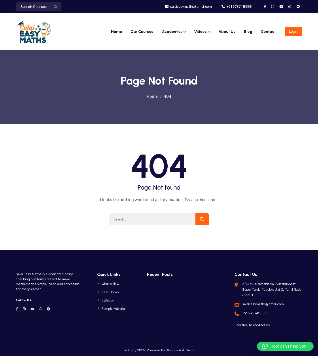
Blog (248, 31)
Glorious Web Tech (179, 350)
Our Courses (142, 31)
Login (293, 31)
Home (116, 31)
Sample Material (113, 309)
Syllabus (108, 300)
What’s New (110, 284)
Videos (200, 31)
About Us (226, 31)
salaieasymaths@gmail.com (188, 7)
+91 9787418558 (236, 7)
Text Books (110, 292)
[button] (285, 346)
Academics (172, 31)
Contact (268, 31)
